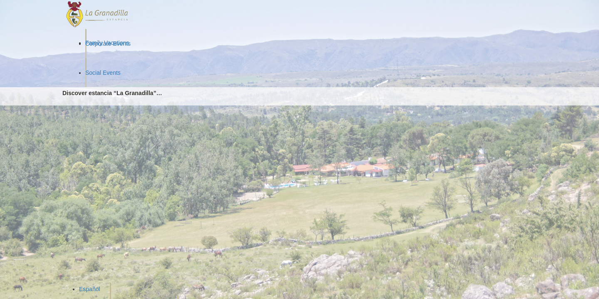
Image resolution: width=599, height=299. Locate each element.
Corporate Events (108, 43)
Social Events (103, 72)
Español (89, 289)
